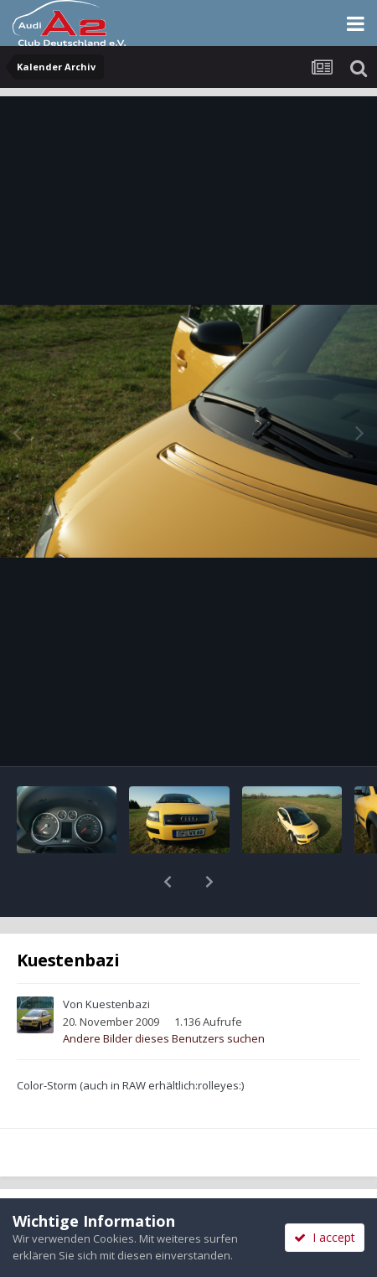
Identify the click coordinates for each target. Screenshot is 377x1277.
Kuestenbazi (117, 960)
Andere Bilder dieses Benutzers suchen (164, 994)
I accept (324, 1237)
